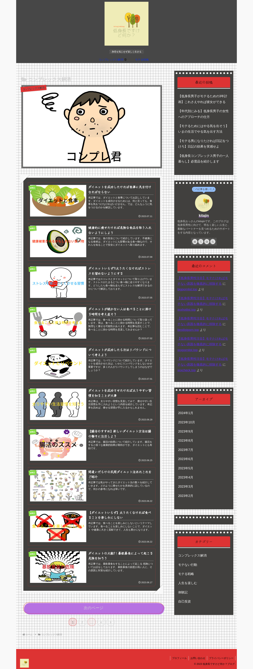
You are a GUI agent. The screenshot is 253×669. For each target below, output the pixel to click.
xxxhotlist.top (186, 309)
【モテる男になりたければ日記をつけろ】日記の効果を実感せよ (203, 143)
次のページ (93, 608)
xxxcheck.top (186, 370)
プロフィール (179, 658)
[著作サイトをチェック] (195, 241)
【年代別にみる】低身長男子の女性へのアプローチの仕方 (203, 113)
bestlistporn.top (188, 330)
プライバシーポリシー (221, 658)
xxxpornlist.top (187, 350)
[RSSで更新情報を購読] (212, 241)
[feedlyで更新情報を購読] (207, 241)
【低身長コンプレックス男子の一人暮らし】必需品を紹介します (203, 158)
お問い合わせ (197, 658)
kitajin (204, 215)
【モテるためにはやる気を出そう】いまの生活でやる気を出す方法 (203, 128)
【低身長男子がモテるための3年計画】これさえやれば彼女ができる (202, 99)
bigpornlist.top (187, 289)
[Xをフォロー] (201, 241)
